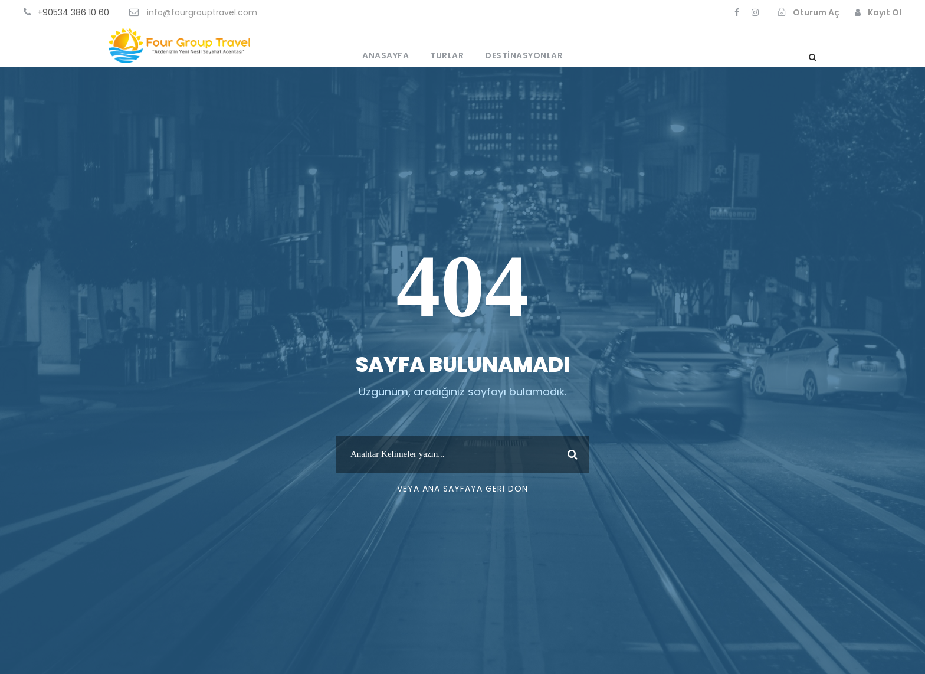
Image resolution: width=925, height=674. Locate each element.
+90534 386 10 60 (73, 12)
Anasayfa (385, 55)
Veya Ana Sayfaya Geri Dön (462, 489)
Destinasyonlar (524, 55)
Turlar (447, 55)
